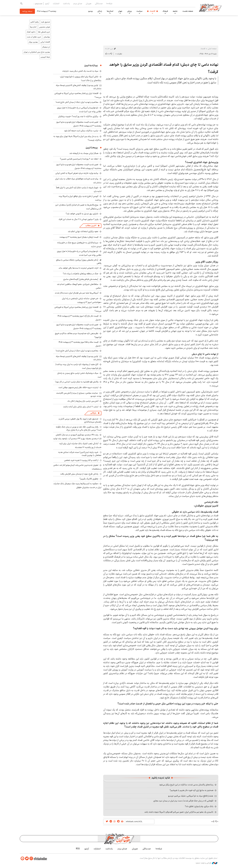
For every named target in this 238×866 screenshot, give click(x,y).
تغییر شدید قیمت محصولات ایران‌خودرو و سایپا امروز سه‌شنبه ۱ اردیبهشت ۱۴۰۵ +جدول (78, 166)
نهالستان (47, 37)
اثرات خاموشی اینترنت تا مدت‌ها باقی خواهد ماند (78, 268)
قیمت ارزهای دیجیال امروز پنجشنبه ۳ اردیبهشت (78, 237)
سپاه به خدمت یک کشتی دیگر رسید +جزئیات (80, 71)
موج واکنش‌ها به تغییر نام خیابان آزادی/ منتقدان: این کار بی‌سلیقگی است (78, 206)
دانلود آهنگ (31, 32)
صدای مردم (77, 3)
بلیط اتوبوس (45, 57)
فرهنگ (165, 11)
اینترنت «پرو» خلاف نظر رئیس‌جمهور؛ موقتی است (78, 387)
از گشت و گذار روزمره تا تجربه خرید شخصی (81, 460)
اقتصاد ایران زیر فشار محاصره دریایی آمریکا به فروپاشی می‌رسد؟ (77, 309)
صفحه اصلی (212, 48)
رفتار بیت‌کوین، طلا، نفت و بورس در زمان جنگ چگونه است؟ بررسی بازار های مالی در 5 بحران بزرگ (78, 428)
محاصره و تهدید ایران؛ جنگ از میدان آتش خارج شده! (77, 102)
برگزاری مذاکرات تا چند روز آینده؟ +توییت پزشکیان (78, 116)
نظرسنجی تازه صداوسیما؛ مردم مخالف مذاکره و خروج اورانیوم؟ (78, 335)
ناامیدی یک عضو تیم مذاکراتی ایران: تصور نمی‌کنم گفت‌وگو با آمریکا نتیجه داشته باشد (178, 812)
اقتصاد (152, 11)
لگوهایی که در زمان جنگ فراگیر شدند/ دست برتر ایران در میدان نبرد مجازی (183, 800)
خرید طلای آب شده (34, 37)
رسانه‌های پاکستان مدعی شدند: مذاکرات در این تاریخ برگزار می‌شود (186, 784)
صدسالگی (99, 3)
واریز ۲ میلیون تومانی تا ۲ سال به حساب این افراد (78, 219)
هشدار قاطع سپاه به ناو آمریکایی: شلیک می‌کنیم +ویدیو (190, 796)
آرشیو (47, 3)
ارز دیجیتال (46, 47)
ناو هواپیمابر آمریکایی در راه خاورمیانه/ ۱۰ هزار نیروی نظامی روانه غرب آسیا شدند (79, 109)
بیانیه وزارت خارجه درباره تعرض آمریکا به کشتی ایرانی (76, 173)
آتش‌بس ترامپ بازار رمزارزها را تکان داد (82, 401)
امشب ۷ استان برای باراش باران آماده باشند (80, 406)
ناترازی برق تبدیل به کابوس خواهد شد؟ (82, 213)
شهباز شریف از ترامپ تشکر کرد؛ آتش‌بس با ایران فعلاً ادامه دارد (78, 189)
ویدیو (90, 11)
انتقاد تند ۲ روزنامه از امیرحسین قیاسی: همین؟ (79, 159)
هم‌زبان (88, 3)
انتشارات (56, 3)
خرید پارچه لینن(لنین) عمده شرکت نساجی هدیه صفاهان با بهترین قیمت (79, 454)
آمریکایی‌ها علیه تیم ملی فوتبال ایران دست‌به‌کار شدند (76, 293)
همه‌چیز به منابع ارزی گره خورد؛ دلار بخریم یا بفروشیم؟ (191, 790)
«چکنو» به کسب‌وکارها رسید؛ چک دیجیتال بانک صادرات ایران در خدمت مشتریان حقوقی (77, 485)
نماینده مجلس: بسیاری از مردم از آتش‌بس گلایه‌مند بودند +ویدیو (78, 394)
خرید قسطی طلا (44, 32)
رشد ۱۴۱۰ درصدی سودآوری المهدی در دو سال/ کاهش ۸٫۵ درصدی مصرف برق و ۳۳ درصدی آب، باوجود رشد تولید (77, 436)
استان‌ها (110, 11)
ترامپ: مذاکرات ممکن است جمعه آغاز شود (81, 130)
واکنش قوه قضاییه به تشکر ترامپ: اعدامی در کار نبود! (76, 381)
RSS (78, 848)
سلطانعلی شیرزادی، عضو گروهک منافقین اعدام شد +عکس (79, 286)
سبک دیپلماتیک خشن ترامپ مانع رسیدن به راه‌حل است (79, 375)
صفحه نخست (187, 11)
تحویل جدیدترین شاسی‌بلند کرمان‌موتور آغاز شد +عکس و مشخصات (77, 467)
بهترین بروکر (33, 42)
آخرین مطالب (90, 225)
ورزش (129, 11)
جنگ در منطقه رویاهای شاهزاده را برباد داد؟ (80, 273)
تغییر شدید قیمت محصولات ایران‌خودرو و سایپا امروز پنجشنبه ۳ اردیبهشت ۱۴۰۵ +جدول (78, 123)
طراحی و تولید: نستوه (206, 862)
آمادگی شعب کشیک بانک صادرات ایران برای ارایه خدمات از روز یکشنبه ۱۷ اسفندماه (80, 445)
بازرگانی (93, 413)
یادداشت (66, 3)
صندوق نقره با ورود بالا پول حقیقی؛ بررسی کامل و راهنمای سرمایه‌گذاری (80, 420)
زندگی (99, 11)
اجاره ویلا (33, 26)
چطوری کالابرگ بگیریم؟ (89, 478)
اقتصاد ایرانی (45, 42)
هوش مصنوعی (44, 26)
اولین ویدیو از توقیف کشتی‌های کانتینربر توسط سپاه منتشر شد (78, 87)
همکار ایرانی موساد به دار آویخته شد (83, 153)
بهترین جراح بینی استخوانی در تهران (37, 52)
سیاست (139, 11)
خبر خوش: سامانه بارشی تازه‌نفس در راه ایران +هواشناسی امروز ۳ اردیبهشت (81, 300)
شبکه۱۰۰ (109, 3)
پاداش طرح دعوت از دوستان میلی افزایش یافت (79, 474)
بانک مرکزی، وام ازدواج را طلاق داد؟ (199, 806)
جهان (120, 11)
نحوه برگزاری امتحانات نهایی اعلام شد (83, 231)
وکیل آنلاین (34, 21)
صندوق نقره (45, 21)
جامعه (175, 11)
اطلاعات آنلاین (210, 7)
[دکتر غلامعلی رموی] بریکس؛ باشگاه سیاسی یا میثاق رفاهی (78, 261)
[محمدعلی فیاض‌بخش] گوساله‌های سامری (80, 279)
